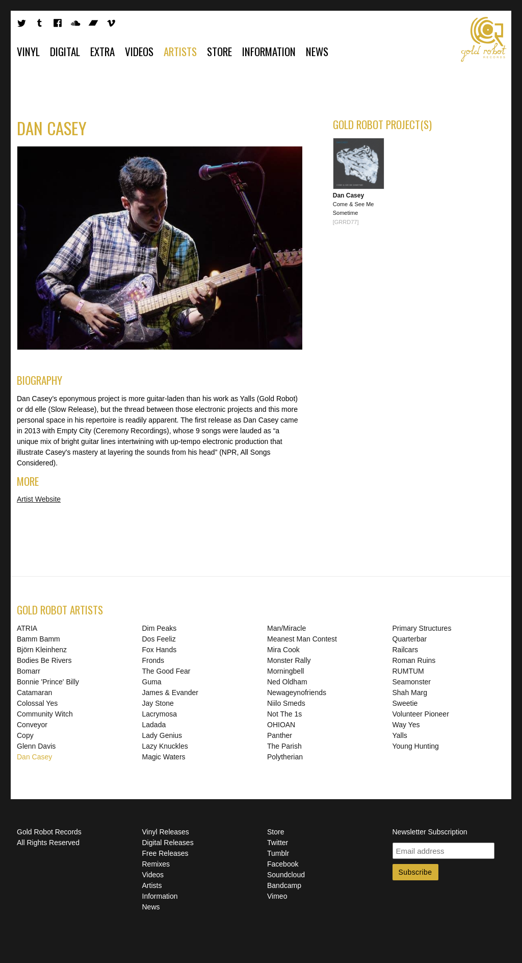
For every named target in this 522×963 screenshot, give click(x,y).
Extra (102, 51)
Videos (139, 51)
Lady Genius (162, 735)
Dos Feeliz (159, 639)
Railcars (406, 650)
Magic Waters (164, 757)
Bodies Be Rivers (44, 660)
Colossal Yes (37, 703)
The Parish (284, 746)
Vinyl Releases (165, 832)
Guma (152, 682)
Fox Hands (159, 650)
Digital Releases (168, 842)
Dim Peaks (159, 628)
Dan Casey (34, 757)
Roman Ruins (414, 660)
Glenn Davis (36, 746)
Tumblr (278, 853)
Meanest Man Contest (302, 639)
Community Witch (45, 714)
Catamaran (34, 692)
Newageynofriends (296, 692)
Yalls (400, 735)
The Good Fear (166, 671)
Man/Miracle (286, 628)
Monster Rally (289, 660)
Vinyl (28, 51)
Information (269, 51)
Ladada (154, 725)
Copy (25, 735)
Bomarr (28, 671)
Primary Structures (422, 628)
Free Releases (165, 853)
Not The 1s (284, 714)
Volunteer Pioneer (421, 714)
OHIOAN (281, 725)
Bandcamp (284, 885)
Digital (65, 51)
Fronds (153, 660)
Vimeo (277, 896)
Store (219, 51)
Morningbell (285, 671)
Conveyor (32, 725)
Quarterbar (410, 639)
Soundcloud (286, 875)
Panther (279, 735)
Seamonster (412, 682)
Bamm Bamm (38, 639)
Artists (180, 51)
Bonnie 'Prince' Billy (48, 682)
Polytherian (285, 757)
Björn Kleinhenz (42, 650)
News (317, 51)
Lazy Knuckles (165, 746)
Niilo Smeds (286, 703)
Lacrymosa (159, 714)
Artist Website (39, 499)
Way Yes (406, 725)
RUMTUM (408, 671)
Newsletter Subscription (430, 832)
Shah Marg (410, 692)
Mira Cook (283, 650)
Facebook (282, 864)
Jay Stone (158, 703)
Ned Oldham (287, 682)
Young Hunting (416, 746)
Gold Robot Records (484, 39)
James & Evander (170, 692)
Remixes (156, 864)
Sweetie (405, 703)
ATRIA (27, 628)
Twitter (277, 842)
